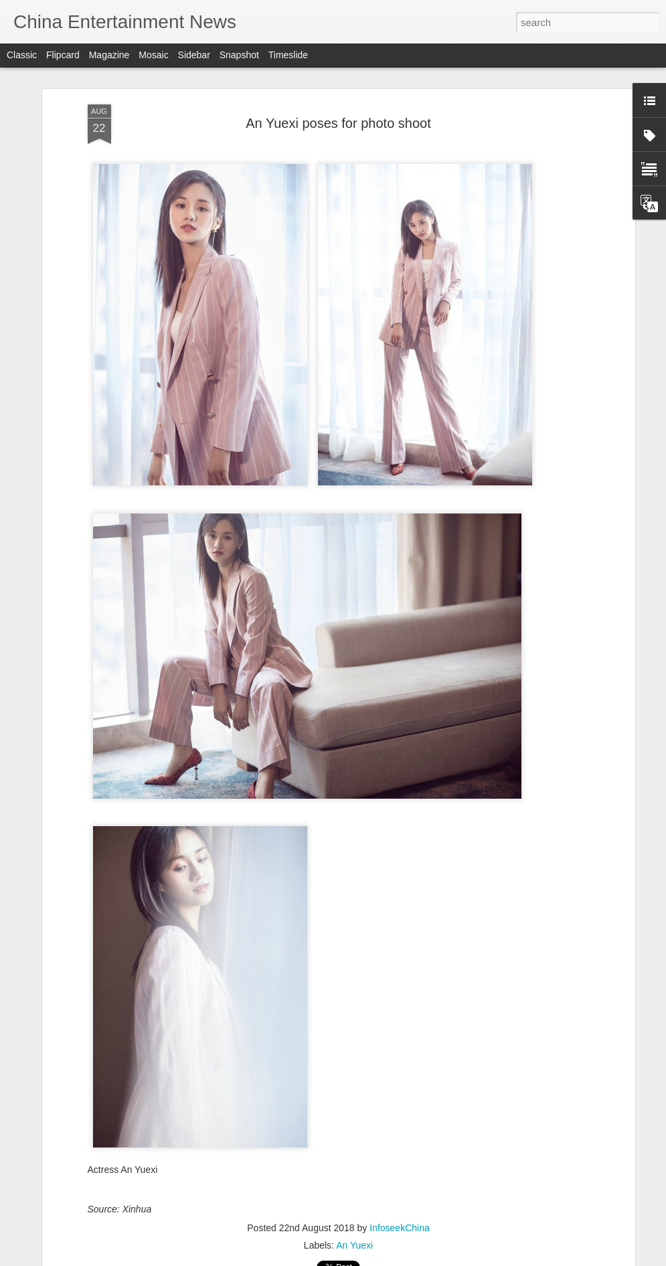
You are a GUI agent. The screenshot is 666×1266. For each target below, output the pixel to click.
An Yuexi (354, 1245)
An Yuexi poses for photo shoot (338, 123)
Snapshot (239, 55)
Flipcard (63, 55)
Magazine (109, 55)
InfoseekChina (399, 1227)
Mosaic (153, 55)
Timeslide (288, 55)
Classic (22, 55)
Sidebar (194, 55)
